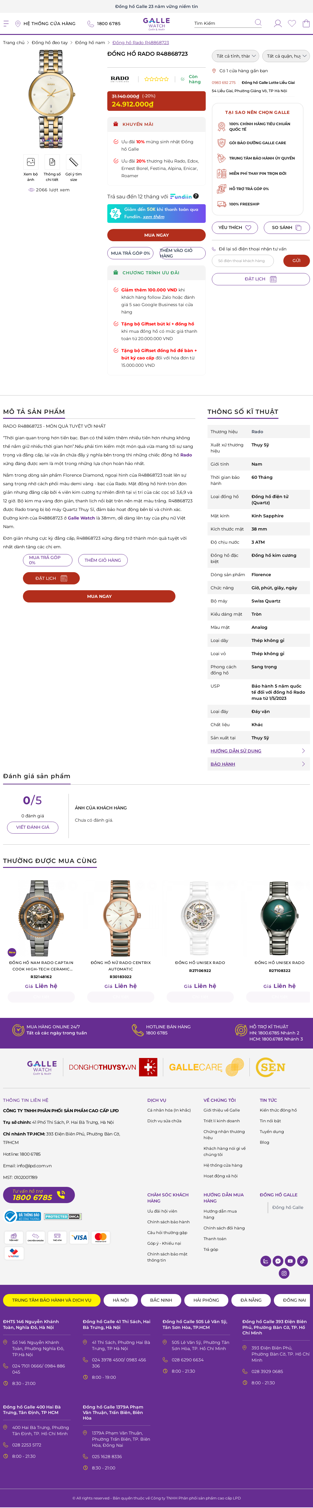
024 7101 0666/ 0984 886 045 (38, 1369)
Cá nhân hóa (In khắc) (169, 1110)
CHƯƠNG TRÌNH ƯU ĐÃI (146, 273)
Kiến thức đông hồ (278, 1110)
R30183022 (120, 970)
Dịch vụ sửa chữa (164, 1121)
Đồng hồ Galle (287, 1208)
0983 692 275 (224, 82)
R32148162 (41, 970)
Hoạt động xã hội (221, 1176)
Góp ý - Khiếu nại (164, 1243)
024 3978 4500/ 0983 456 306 (119, 1363)
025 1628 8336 (107, 1457)
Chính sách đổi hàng (224, 1228)
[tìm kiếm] (258, 23)
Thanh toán (215, 1239)
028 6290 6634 (188, 1360)
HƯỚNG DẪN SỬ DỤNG (236, 751)
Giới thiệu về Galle (222, 1110)
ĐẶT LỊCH (261, 279)
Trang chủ (13, 42)
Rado (186, 455)
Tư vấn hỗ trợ (27, 1192)
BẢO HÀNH (223, 764)
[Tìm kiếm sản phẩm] (228, 23)
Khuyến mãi (133, 124)
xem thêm (153, 217)
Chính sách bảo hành (168, 1222)
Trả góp (211, 1249)
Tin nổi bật (270, 1121)
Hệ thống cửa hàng (223, 1165)
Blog (264, 1142)
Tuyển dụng (272, 1132)
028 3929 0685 (267, 1372)
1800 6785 (157, 1033)
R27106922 (200, 966)
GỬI (296, 260)
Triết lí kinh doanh (222, 1121)
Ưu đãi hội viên (162, 1211)
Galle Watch (81, 518)
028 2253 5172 (26, 1445)
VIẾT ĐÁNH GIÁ (32, 828)
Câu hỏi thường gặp (167, 1233)
